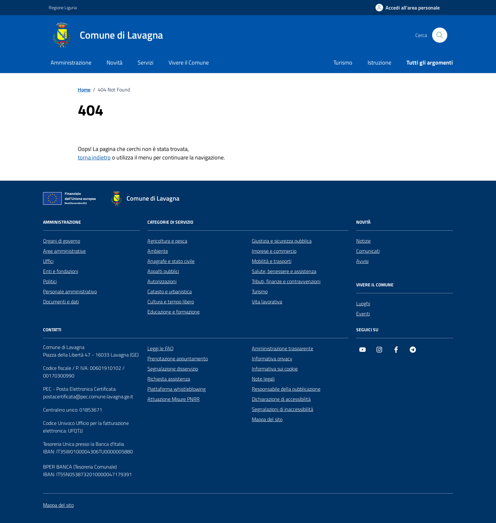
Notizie (363, 241)
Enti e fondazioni (60, 271)
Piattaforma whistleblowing (176, 389)
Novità (114, 62)
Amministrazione (71, 62)
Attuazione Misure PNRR (173, 399)
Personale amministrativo (70, 291)
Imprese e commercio (274, 251)
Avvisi (362, 261)
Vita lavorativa (267, 301)
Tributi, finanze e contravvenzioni (286, 281)
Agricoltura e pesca (167, 241)
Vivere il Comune (189, 62)
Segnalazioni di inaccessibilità (282, 409)
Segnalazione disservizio (172, 368)
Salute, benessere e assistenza (284, 271)
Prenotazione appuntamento (177, 358)
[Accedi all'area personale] (407, 7)
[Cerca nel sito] (439, 35)
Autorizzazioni (162, 281)
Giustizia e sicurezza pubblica (282, 241)
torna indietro (94, 157)
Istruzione (379, 62)
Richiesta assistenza (168, 379)
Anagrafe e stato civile (171, 261)
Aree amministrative (64, 251)
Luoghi (363, 303)
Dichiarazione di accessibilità (281, 399)
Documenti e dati (61, 301)
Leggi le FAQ (160, 348)
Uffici (48, 261)
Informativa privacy (272, 358)
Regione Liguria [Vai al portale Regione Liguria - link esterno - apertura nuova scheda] (63, 7)
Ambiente (157, 251)
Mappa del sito (267, 419)
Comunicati (368, 251)
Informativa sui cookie (275, 368)
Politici (50, 281)
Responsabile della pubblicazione (286, 389)
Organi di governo (61, 241)
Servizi (145, 62)
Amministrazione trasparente (282, 348)
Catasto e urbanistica (169, 291)
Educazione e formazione (173, 311)
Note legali (263, 379)
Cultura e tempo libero (170, 301)
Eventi (363, 313)
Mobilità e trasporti (271, 261)
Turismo (342, 62)
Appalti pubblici (163, 271)
